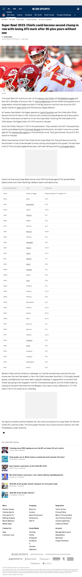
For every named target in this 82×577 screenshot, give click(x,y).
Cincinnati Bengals (32, 129)
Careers (32, 512)
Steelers (29, 269)
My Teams (59, 538)
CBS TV (31, 521)
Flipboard (32, 549)
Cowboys (29, 340)
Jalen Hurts (21, 108)
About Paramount (36, 515)
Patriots (29, 215)
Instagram (33, 538)
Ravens (28, 248)
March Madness (9, 521)
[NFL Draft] (38, 15)
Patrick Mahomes (42, 101)
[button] (75, 15)
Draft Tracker (20, 19)
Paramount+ (34, 518)
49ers (28, 346)
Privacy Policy (61, 512)
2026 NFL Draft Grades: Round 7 (22, 493)
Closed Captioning (63, 521)
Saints (28, 264)
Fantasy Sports (8, 512)
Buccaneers (30, 204)
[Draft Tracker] (49, 15)
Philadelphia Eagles (66, 98)
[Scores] (20, 15)
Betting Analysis (9, 518)
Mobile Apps (7, 524)
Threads (32, 546)
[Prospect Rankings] (64, 15)
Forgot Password (62, 541)
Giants (28, 253)
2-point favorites (47, 112)
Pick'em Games (8, 509)
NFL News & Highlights (45, 19)
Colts (28, 280)
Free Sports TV (8, 515)
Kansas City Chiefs (46, 98)
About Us (32, 509)
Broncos (29, 231)
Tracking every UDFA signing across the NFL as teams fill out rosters (36, 448)
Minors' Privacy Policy (64, 515)
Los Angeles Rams (67, 146)
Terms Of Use (61, 509)
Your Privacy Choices (63, 518)
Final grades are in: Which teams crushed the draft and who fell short (37, 457)
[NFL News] (11, 15)
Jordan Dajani (8, 37)
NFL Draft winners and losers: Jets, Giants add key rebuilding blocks (36, 475)
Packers (28, 259)
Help (4, 532)
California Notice (62, 524)
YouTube (32, 532)
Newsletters (60, 535)
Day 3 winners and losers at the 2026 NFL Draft (28, 466)
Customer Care (8, 535)
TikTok (31, 535)
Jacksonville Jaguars (20, 132)
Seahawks (29, 242)
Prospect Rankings (31, 19)
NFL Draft (12, 19)
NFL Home (5, 19)
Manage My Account (63, 532)
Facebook (32, 541)
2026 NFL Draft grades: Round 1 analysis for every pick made (33, 484)
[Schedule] (28, 15)
